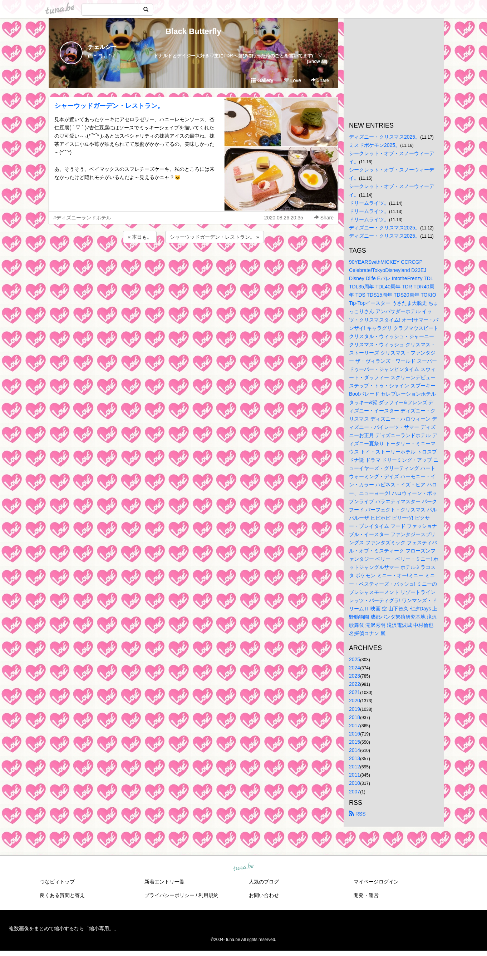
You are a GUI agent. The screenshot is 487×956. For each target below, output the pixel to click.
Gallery (262, 80)
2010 (354, 783)
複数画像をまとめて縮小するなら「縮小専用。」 (64, 928)
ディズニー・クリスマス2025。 (384, 137)
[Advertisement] (193, 264)
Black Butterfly (193, 31)
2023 (354, 676)
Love (292, 80)
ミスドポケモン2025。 (374, 145)
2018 (354, 717)
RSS (357, 814)
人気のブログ (264, 882)
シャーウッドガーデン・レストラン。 (109, 105)
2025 (354, 659)
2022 (354, 684)
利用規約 (208, 895)
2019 (354, 709)
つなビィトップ (57, 882)
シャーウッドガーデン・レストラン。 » (214, 237)
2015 (354, 742)
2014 (354, 750)
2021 (354, 692)
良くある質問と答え (62, 895)
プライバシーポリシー (169, 895)
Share (320, 80)
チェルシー (102, 47)
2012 (354, 766)
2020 (354, 700)
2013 (354, 758)
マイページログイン (376, 882)
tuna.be (243, 867)
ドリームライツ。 (369, 203)
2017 (354, 725)
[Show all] (317, 61)
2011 (354, 775)
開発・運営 (366, 895)
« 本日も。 (140, 237)
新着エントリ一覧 (164, 882)
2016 (354, 734)
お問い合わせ (264, 895)
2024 (354, 667)
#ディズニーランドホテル (82, 218)
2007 (354, 791)
